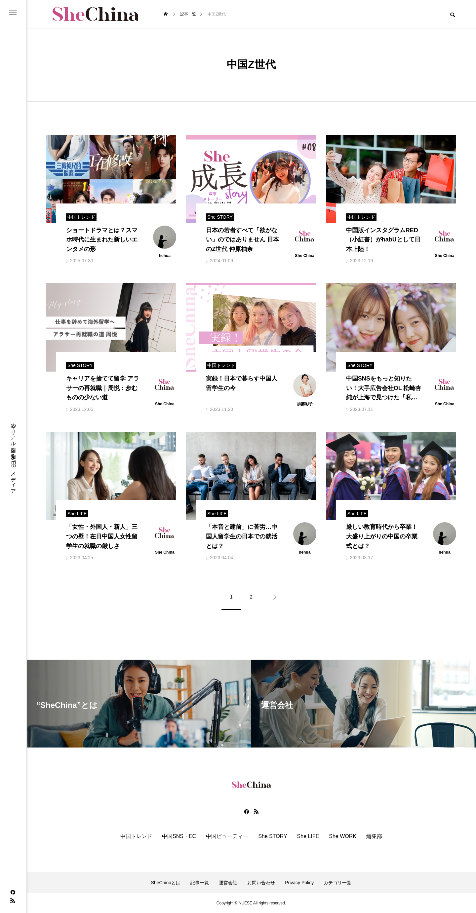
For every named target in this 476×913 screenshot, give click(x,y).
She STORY (272, 836)
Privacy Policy (299, 882)
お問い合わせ (261, 882)
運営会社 (228, 882)
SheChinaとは (166, 882)
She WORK (342, 836)
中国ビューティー (227, 836)
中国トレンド (136, 836)
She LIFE (308, 836)
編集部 (374, 836)
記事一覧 (199, 882)
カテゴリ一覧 (337, 882)
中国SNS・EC (179, 836)
